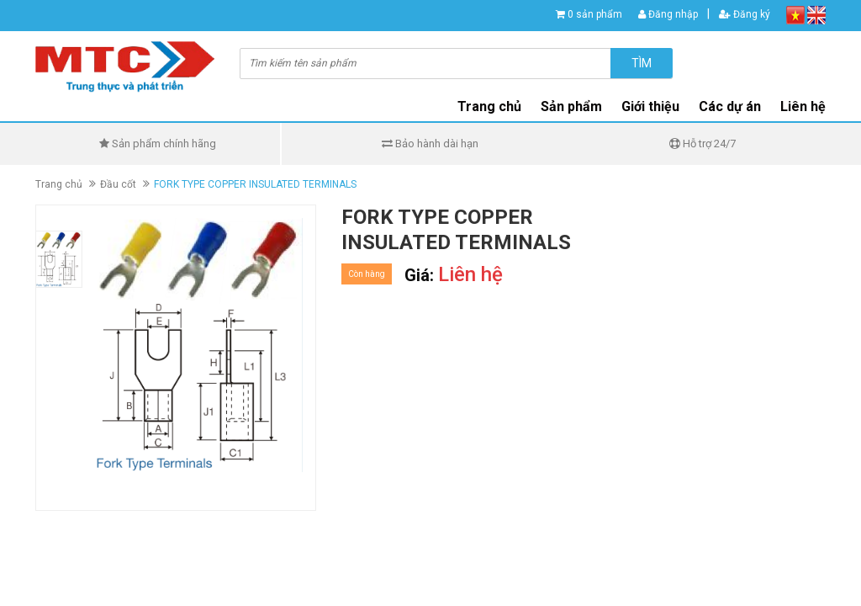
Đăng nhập (668, 14)
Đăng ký (744, 14)
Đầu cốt (118, 184)
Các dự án (730, 106)
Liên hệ (803, 106)
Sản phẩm (571, 106)
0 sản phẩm (595, 14)
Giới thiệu (650, 106)
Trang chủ (489, 106)
